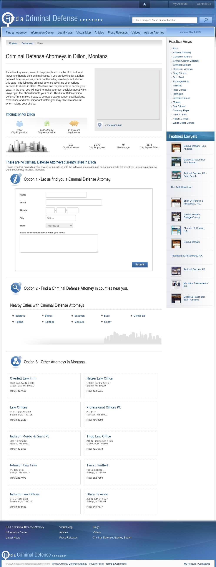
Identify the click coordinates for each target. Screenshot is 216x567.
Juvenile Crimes (181, 98)
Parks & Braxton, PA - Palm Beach (195, 174)
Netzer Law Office (99, 378)
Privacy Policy (96, 563)
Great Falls (139, 315)
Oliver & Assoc (97, 494)
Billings (49, 315)
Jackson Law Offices (25, 494)
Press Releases (68, 537)
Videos (97, 532)
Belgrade (20, 315)
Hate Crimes (179, 89)
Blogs (96, 527)
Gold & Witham (192, 242)
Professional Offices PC (103, 407)
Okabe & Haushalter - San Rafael (195, 161)
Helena (19, 322)
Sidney (107, 322)
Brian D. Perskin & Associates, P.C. (193, 202)
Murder (177, 102)
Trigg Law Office (98, 436)
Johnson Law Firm (23, 465)
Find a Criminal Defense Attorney (25, 527)
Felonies (177, 85)
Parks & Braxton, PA (194, 269)
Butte (107, 315)
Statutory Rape (181, 110)
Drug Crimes (179, 73)
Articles (63, 532)
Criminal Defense (182, 65)
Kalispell (49, 322)
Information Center (16, 532)
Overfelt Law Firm (23, 378)
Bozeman (80, 315)
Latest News (13, 537)
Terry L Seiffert (97, 465)
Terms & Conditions (116, 563)
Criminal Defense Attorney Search (112, 537)
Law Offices (18, 407)
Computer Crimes (182, 56)
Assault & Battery (182, 52)
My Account (180, 3)
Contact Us (204, 3)
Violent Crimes (180, 118)
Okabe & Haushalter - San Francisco (195, 298)
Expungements (181, 81)
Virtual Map (65, 527)
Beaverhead (28, 43)
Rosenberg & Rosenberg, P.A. (187, 255)
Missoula (79, 322)
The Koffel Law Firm (181, 187)
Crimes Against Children (186, 60)
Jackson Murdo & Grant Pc (29, 436)
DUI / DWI (178, 77)
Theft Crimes (180, 114)
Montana (13, 43)
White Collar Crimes (183, 123)
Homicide (178, 94)
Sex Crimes (179, 106)
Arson (176, 48)
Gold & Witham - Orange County (192, 216)
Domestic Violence (183, 69)
